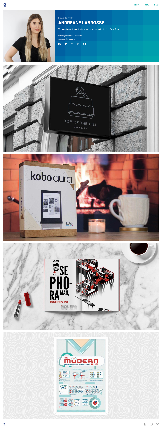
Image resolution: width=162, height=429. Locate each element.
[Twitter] (157, 424)
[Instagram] (72, 44)
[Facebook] (145, 424)
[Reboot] (5, 5)
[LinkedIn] (78, 44)
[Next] (156, 5)
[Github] (84, 44)
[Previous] (136, 5)
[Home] (146, 5)
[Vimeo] (66, 44)
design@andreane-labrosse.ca (70, 36)
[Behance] (59, 44)
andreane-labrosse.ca (66, 39)
